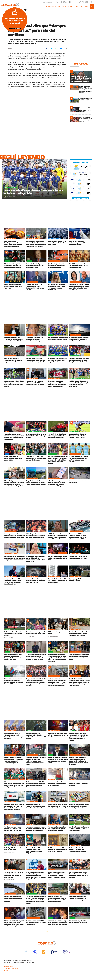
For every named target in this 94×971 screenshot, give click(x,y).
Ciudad (59, 6)
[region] (47, 15)
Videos (86, 6)
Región (64, 6)
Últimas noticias (51, 6)
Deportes (77, 6)
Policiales (70, 6)
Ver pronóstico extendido (81, 198)
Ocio (82, 6)
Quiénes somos (8, 966)
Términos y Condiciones (11, 968)
